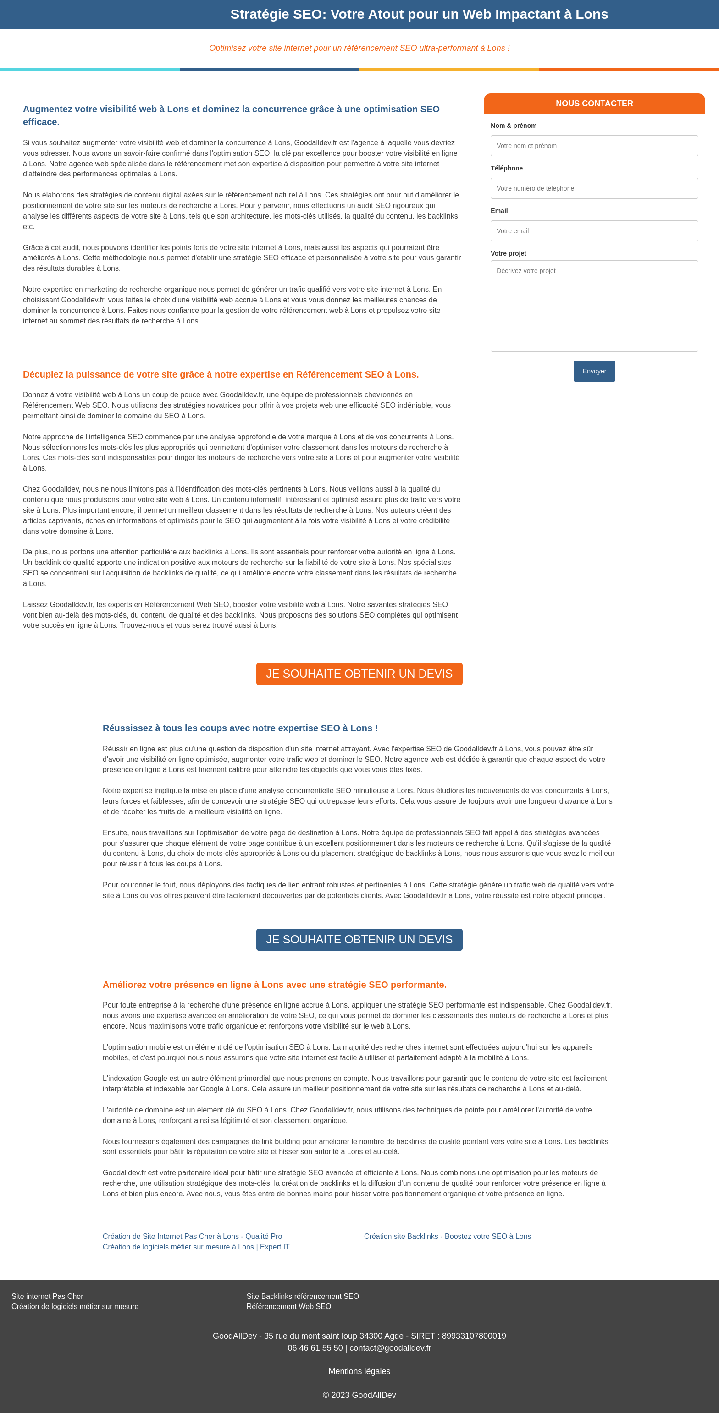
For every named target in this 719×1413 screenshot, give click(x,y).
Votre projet (508, 253)
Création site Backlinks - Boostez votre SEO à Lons (447, 1236)
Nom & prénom (513, 125)
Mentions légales (359, 1371)
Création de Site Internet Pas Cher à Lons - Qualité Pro (192, 1236)
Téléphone (507, 168)
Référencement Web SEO (289, 1306)
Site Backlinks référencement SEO (303, 1296)
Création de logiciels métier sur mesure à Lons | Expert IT (196, 1247)
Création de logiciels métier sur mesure (74, 1306)
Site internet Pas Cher (47, 1296)
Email (499, 210)
